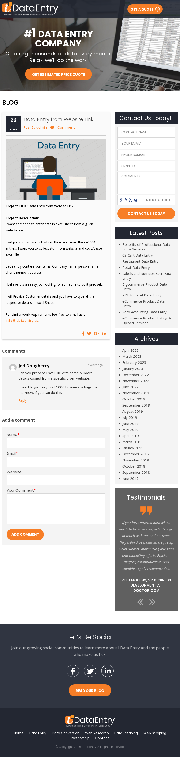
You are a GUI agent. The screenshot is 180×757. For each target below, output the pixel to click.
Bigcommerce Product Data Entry (144, 287)
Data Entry (37, 733)
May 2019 (130, 429)
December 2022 (135, 375)
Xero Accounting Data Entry (144, 312)
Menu (172, 9)
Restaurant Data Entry (140, 261)
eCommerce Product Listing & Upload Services (146, 320)
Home (19, 733)
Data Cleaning (126, 733)
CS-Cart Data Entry (137, 255)
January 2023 (132, 368)
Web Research (97, 733)
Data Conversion (65, 733)
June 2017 (130, 478)
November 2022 (135, 381)
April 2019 (130, 436)
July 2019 (129, 417)
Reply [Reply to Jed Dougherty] (23, 400)
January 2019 (132, 448)
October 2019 (133, 399)
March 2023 (132, 356)
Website (14, 472)
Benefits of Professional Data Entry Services (146, 247)
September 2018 (136, 472)
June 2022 (130, 387)
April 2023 (130, 350)
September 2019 (136, 405)
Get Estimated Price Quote (58, 74)
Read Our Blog (90, 690)
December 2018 (135, 454)
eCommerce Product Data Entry (143, 303)
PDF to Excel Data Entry (141, 295)
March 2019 (132, 442)
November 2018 (135, 460)
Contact (102, 738)
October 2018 (133, 466)
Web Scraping (154, 733)
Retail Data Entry (136, 267)
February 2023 (134, 362)
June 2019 (130, 423)
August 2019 (132, 411)
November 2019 (135, 393)
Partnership (80, 738)
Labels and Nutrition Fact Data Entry (146, 276)
